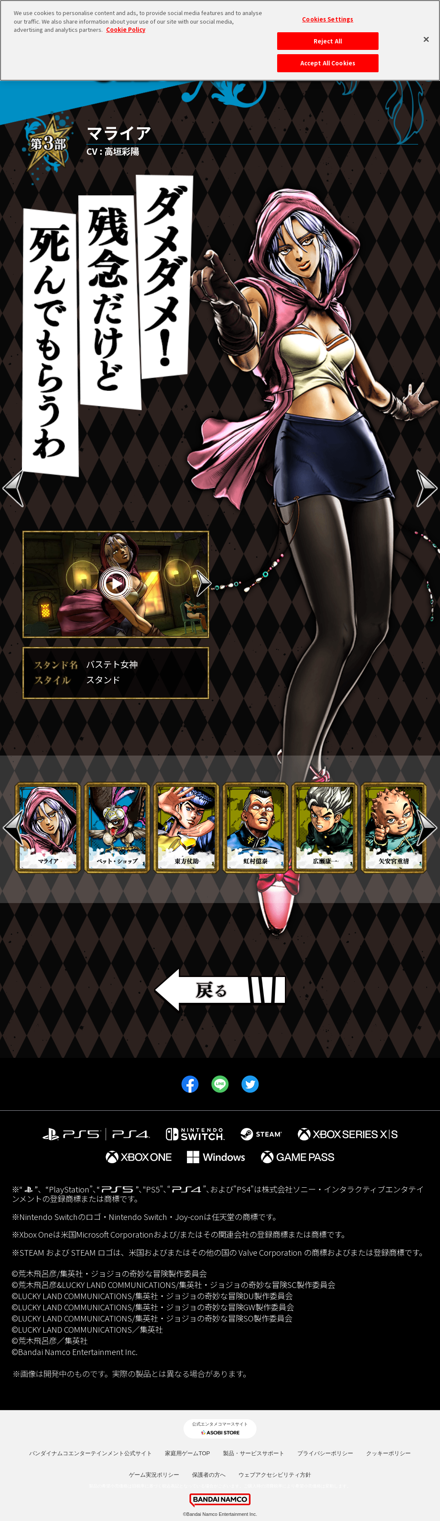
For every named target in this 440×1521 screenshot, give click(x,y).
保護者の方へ (209, 1475)
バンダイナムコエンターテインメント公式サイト (90, 1453)
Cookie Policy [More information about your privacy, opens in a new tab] (125, 26)
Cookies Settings (327, 15)
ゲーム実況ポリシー (154, 1475)
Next (204, 583)
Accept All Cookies (327, 59)
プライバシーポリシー (325, 1453)
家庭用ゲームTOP (187, 1453)
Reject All (328, 37)
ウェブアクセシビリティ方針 (274, 1475)
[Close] (426, 35)
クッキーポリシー (388, 1453)
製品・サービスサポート (253, 1453)
